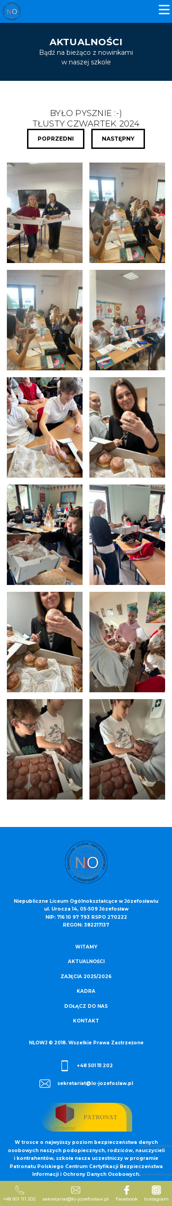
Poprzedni (56, 138)
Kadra (86, 991)
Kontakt (86, 1021)
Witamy (86, 947)
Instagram (156, 1193)
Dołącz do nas (86, 1006)
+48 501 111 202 (86, 1065)
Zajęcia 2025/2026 (86, 977)
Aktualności (86, 961)
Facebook (127, 1193)
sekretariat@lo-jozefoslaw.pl (86, 1083)
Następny (118, 138)
